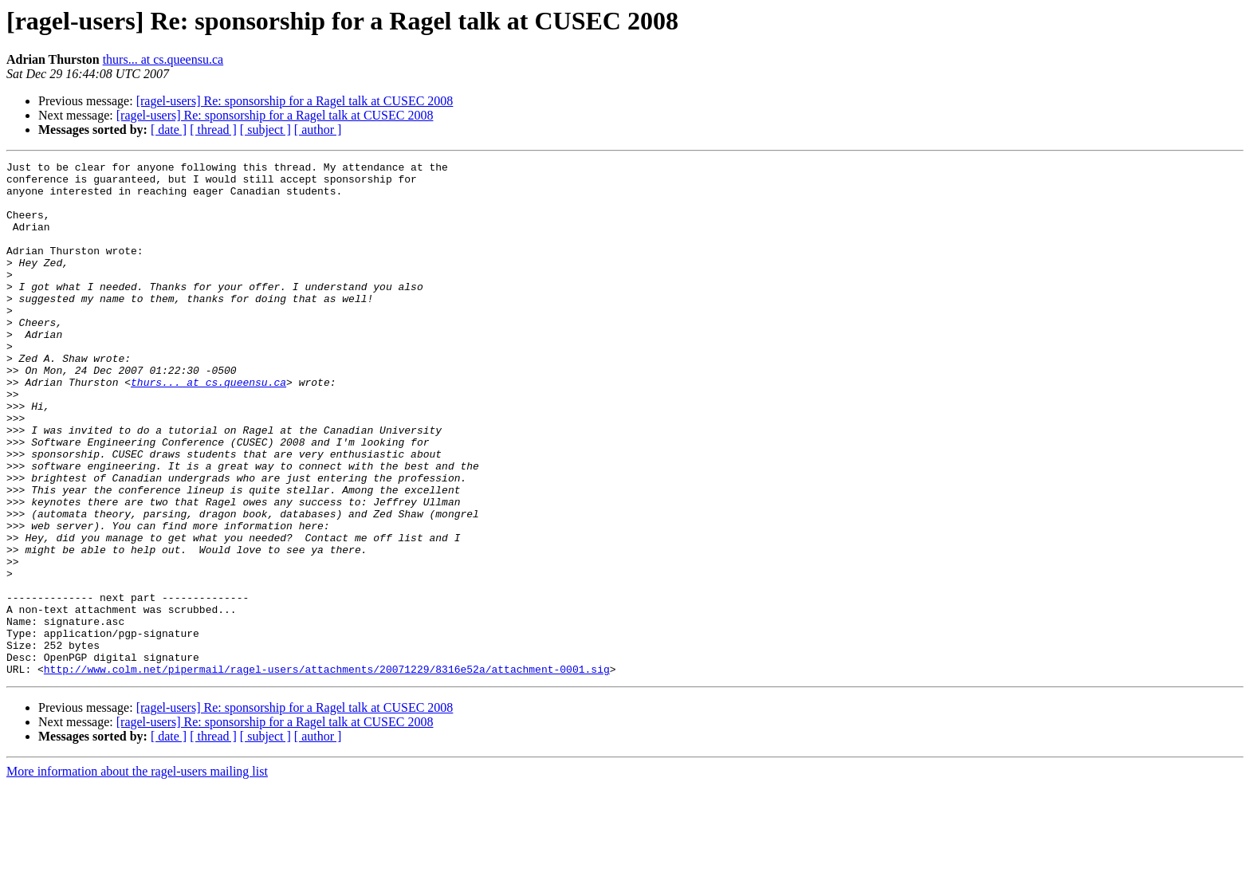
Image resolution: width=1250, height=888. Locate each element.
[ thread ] (213, 129)
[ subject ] (265, 129)
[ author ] (318, 129)
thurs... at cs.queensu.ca (163, 59)
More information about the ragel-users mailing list (137, 874)
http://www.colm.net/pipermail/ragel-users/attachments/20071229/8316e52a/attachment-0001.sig (327, 771)
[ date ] (169, 129)
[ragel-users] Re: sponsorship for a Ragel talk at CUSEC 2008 (295, 101)
